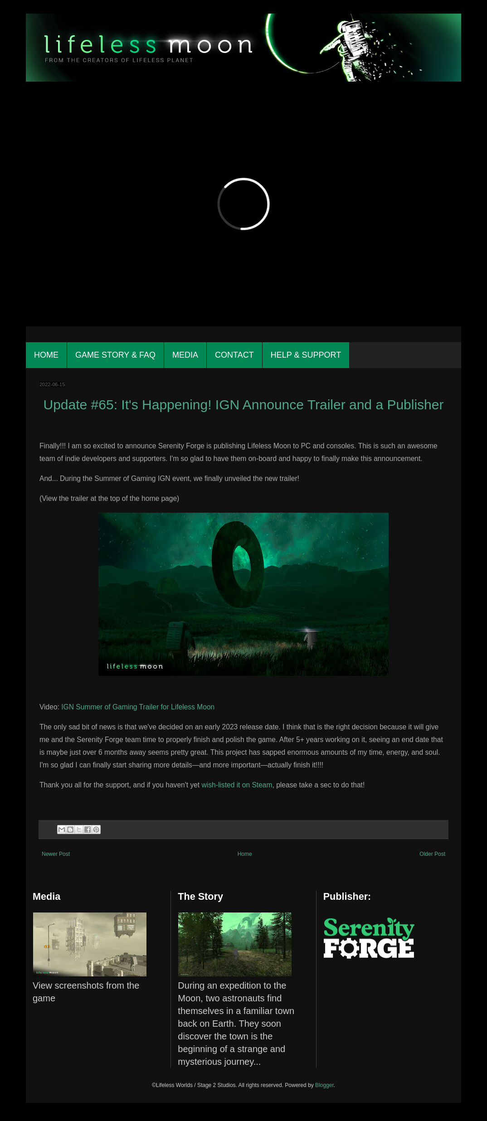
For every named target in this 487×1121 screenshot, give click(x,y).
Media (185, 354)
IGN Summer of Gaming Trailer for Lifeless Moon (137, 707)
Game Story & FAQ (115, 354)
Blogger (324, 1085)
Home (46, 354)
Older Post (432, 854)
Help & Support (306, 354)
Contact (234, 354)
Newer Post (56, 854)
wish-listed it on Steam (237, 785)
